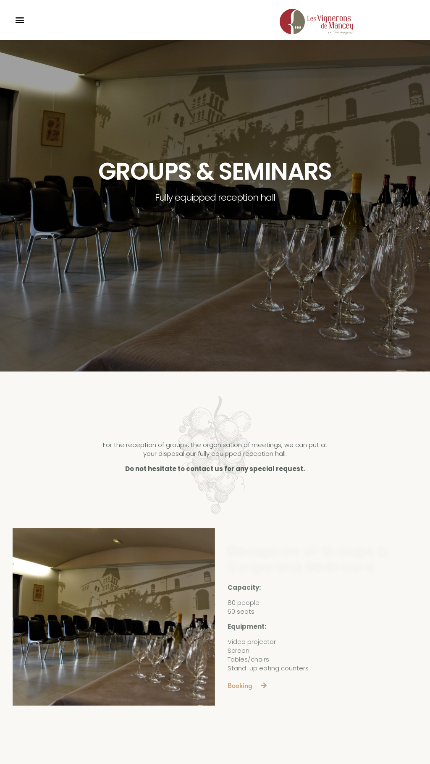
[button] (19, 20)
